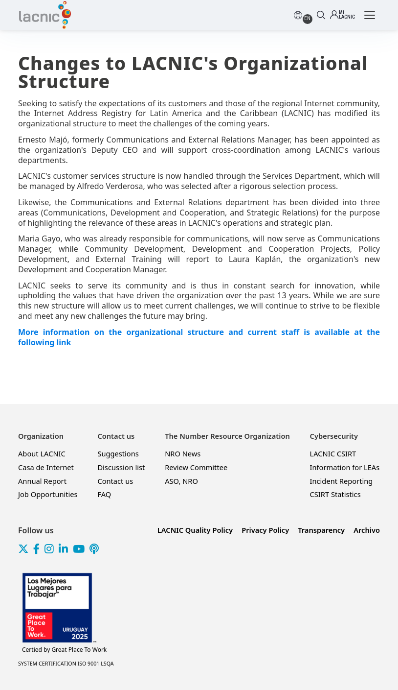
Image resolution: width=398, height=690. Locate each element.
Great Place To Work (64, 650)
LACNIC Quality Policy (195, 530)
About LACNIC (42, 453)
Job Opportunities (48, 494)
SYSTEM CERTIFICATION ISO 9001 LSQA (66, 663)
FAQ (104, 494)
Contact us (115, 481)
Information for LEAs (345, 467)
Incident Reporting (341, 481)
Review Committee (196, 467)
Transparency (321, 530)
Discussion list (121, 467)
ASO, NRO (181, 481)
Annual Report (42, 481)
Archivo (367, 530)
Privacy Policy (265, 530)
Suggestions (117, 453)
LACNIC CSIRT (333, 453)
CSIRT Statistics (335, 494)
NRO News (182, 453)
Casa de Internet (46, 467)
